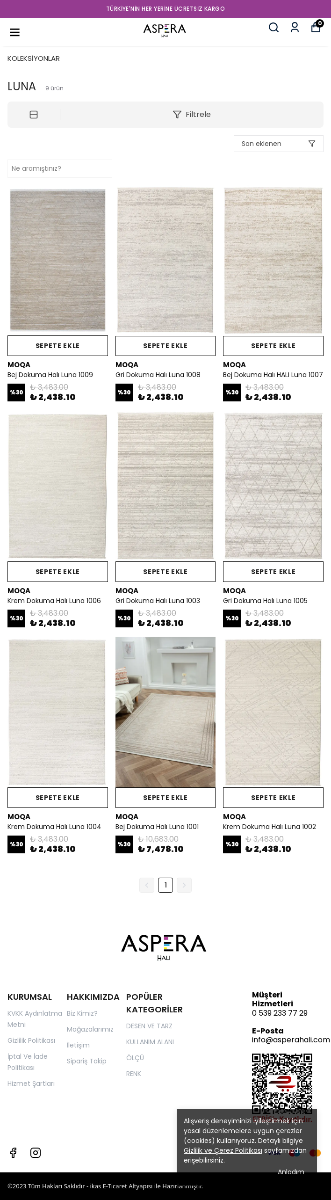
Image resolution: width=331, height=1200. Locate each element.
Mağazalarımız (90, 1029)
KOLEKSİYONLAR (33, 58)
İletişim (78, 1045)
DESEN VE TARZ (149, 1026)
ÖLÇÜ (135, 1057)
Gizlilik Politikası (31, 1040)
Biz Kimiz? (82, 1013)
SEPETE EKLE (57, 345)
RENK (133, 1073)
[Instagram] (35, 1152)
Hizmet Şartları (31, 1083)
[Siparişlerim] (295, 27)
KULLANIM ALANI (150, 1042)
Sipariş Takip (87, 1061)
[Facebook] (13, 1152)
